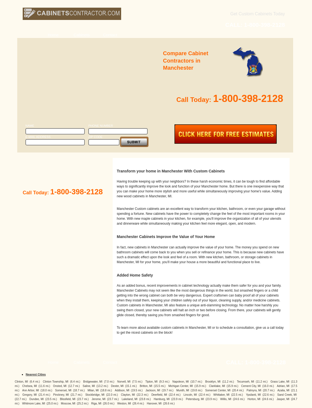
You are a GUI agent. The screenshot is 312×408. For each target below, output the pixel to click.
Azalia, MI (283, 390)
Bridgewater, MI (92, 381)
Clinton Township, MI (55, 381)
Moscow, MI (68, 403)
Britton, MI (146, 386)
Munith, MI (182, 390)
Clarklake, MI (217, 386)
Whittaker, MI (221, 394)
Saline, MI (89, 386)
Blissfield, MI (67, 399)
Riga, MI (96, 403)
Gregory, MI (29, 394)
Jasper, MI (283, 399)
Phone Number (100, 125)
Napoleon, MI (180, 381)
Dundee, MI (37, 399)
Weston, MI (124, 403)
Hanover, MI (154, 403)
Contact (110, 35)
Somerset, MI (63, 390)
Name (29, 125)
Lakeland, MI (130, 399)
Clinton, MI (21, 381)
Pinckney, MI (61, 394)
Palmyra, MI (254, 390)
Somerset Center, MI (218, 390)
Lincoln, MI (190, 394)
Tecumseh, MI (245, 381)
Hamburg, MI (162, 399)
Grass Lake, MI (279, 381)
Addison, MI (122, 390)
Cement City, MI (251, 386)
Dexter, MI (117, 386)
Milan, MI (93, 390)
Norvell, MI (123, 381)
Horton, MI (253, 399)
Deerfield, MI (159, 394)
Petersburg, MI (195, 399)
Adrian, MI (283, 386)
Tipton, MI (151, 381)
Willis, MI (225, 399)
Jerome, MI (99, 399)
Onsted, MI (59, 386)
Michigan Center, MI (180, 386)
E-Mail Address (38, 137)
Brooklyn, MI (212, 381)
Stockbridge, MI (94, 394)
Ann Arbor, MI (30, 390)
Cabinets (82, 35)
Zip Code (95, 137)
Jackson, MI (152, 390)
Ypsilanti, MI (253, 394)
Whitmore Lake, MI (33, 403)
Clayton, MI (128, 394)
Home (53, 35)
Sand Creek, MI (287, 394)
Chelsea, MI (29, 386)
